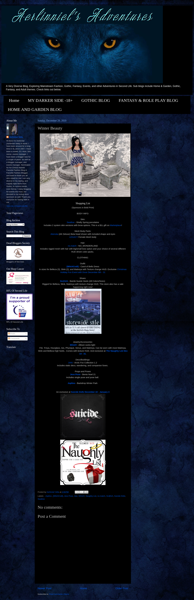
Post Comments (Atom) (59, 594)
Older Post (122, 588)
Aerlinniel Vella (16, 137)
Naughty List (91, 496)
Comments (14, 338)
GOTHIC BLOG (95, 100)
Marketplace (115, 225)
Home (14, 100)
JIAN (70, 363)
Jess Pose (68, 496)
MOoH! (82, 496)
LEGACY (73, 237)
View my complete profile (17, 206)
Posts (11, 334)
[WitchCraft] (58, 496)
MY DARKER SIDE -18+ (50, 100)
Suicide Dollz (119, 496)
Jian (76, 496)
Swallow (70, 222)
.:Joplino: (48, 496)
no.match (72, 246)
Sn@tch (109, 496)
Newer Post (44, 588)
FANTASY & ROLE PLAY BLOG (148, 100)
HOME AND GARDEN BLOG (35, 109)
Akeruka (54, 234)
